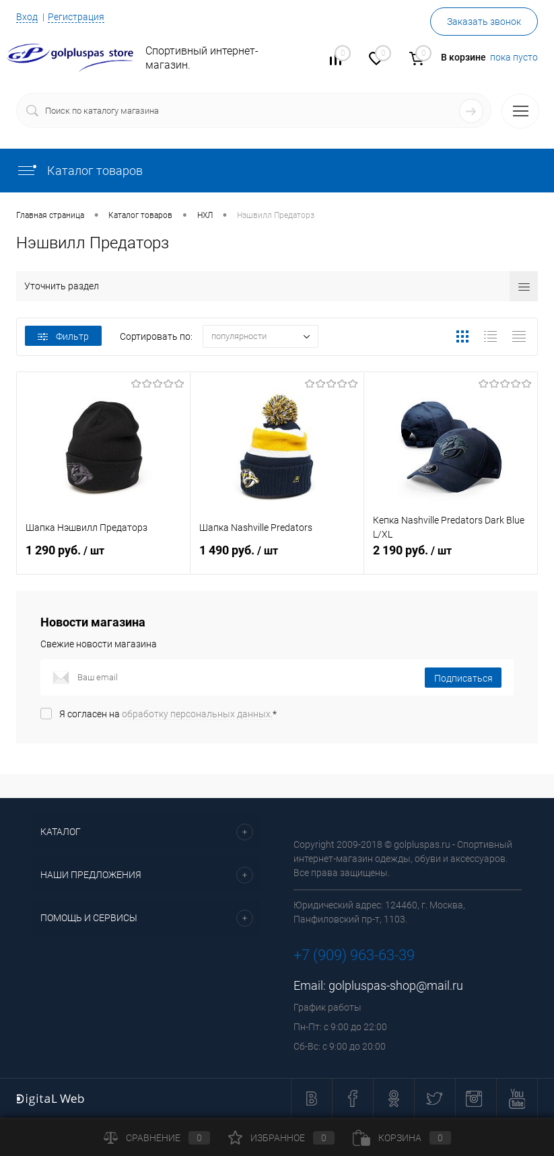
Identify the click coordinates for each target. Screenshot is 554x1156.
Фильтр (63, 336)
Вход (27, 16)
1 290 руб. (103, 558)
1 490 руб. (277, 558)
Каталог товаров (79, 171)
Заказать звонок (484, 21)
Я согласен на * (168, 714)
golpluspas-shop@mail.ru (395, 985)
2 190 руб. (450, 558)
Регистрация (76, 16)
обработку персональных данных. (197, 714)
